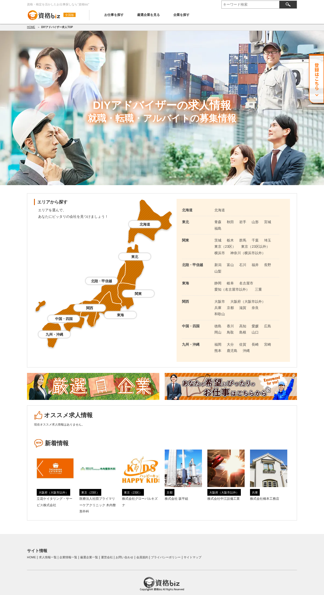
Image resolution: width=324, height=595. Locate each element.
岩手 (242, 222)
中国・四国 (64, 319)
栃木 (230, 240)
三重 (258, 289)
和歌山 (219, 314)
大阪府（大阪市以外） (247, 302)
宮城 (267, 222)
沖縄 (246, 351)
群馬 (242, 240)
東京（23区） (225, 246)
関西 (89, 308)
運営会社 (107, 557)
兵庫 (217, 308)
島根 (242, 332)
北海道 (145, 224)
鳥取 (230, 332)
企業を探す (181, 15)
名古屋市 (246, 283)
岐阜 (230, 283)
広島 (267, 326)
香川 (230, 326)
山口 (255, 332)
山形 (255, 222)
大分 (230, 344)
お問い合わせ (124, 557)
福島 (217, 228)
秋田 (230, 222)
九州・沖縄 (54, 334)
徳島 (217, 326)
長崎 (255, 344)
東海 (120, 315)
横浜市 (219, 253)
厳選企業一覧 (89, 557)
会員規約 (142, 557)
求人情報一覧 (48, 557)
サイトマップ (192, 557)
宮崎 (267, 344)
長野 (267, 265)
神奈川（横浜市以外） (247, 253)
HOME (31, 27)
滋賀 (242, 308)
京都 (230, 308)
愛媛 (255, 326)
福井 (255, 265)
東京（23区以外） (255, 246)
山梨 (217, 271)
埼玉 (267, 240)
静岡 (217, 283)
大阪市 (219, 302)
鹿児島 (232, 351)
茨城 (217, 240)
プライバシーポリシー (166, 557)
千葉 (255, 240)
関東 (138, 294)
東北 (134, 257)
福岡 (217, 344)
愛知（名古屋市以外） (231, 289)
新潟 (217, 265)
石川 (242, 265)
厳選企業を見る (148, 15)
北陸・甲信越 (101, 281)
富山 (230, 265)
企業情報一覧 (68, 557)
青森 (217, 222)
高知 (242, 326)
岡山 (217, 332)
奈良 (255, 308)
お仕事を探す (114, 15)
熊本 (217, 351)
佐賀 (242, 344)
